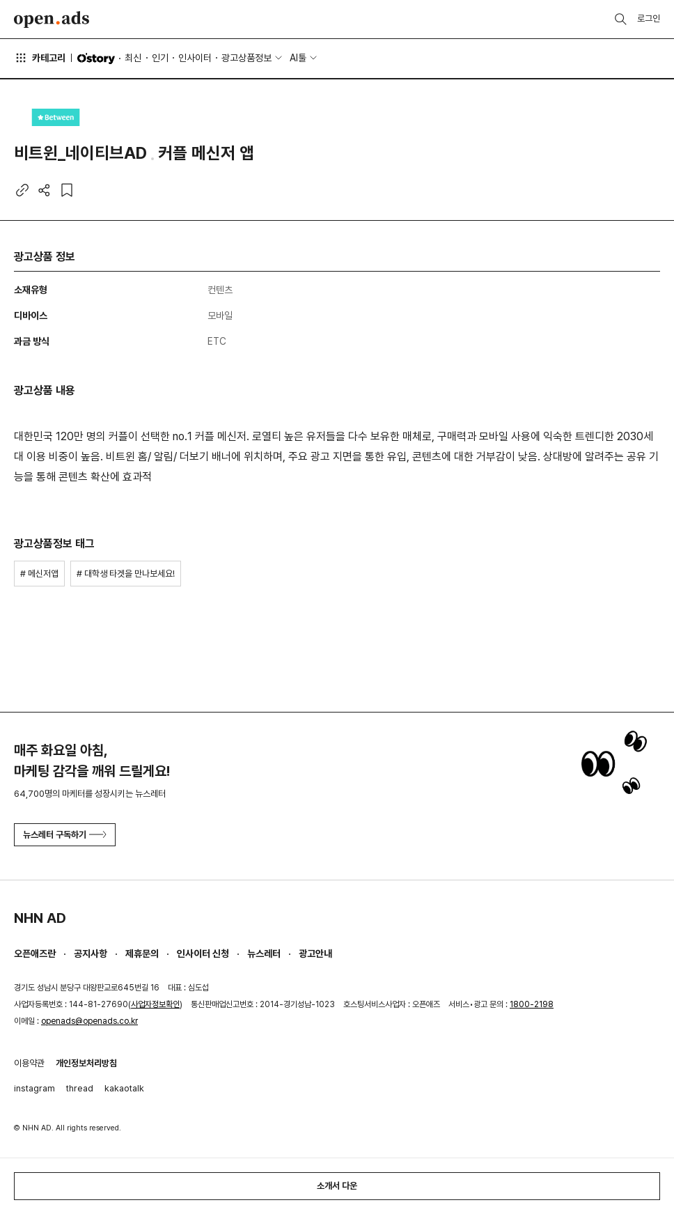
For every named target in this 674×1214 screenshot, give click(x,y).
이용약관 (29, 1063)
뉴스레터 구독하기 (65, 835)
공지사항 (90, 953)
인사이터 (195, 57)
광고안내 (315, 953)
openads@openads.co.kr (89, 1021)
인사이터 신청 (203, 953)
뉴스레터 (264, 953)
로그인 (648, 18)
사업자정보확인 (155, 1004)
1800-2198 (532, 1004)
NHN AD (40, 918)
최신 (133, 57)
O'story (96, 58)
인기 (160, 57)
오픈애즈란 (35, 953)
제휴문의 (142, 953)
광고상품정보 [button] (246, 57)
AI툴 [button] (298, 57)
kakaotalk (124, 1088)
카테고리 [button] (39, 58)
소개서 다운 (337, 1186)
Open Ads (51, 19)
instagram (34, 1088)
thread (79, 1088)
